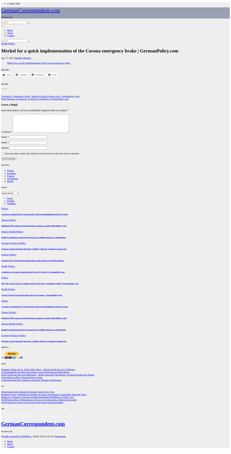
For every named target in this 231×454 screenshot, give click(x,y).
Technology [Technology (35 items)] (84, 419)
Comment (6, 135)
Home (10, 30)
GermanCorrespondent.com (30, 10)
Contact (10, 35)
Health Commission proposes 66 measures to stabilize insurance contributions (33, 241)
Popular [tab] (10, 204)
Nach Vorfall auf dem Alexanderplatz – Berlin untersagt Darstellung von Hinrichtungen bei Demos (47, 378)
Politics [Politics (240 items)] (25, 419)
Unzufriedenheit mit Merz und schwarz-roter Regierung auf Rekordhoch (35, 375)
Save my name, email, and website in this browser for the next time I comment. (42, 157)
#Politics (27, 58)
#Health (18, 58)
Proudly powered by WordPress (16, 440)
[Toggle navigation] (2, 26)
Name (5, 140)
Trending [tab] (11, 207)
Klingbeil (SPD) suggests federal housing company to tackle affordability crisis (34, 229)
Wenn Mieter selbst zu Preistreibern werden (21, 381)
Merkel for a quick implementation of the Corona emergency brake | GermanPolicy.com (89, 50)
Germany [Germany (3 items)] (4, 420)
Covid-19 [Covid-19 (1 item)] (65, 419)
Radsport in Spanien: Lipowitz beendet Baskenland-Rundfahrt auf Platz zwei (37, 401)
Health (4, 43)
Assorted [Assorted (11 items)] (44, 419)
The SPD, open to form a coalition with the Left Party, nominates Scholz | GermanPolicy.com (40, 287)
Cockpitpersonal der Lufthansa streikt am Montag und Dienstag (31, 383)
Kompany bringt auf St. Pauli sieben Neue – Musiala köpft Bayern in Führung (38, 373)
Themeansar (60, 440)
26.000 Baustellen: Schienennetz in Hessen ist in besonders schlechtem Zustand (38, 403)
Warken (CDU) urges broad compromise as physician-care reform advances (32, 264)
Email (5, 146)
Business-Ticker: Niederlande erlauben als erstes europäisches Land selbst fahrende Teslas (43, 398)
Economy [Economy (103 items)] (55, 419)
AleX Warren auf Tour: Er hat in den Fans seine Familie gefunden (32, 406)
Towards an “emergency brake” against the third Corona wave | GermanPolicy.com (40, 96)
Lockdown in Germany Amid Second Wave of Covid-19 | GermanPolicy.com (33, 275)
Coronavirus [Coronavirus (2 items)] (36, 419)
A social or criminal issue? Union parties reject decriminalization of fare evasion (34, 218)
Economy (11, 177)
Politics (11, 43)
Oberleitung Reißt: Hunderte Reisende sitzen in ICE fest (27, 395)
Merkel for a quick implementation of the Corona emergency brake (38, 63)
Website (5, 151)
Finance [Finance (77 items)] (13, 419)
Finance (11, 179)
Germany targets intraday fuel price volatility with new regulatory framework (33, 252)
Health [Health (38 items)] (73, 419)
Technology (12, 182)
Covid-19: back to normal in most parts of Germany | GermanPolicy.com (31, 299)
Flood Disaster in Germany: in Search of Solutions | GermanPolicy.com (35, 99)
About (10, 33)
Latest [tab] (10, 202)
